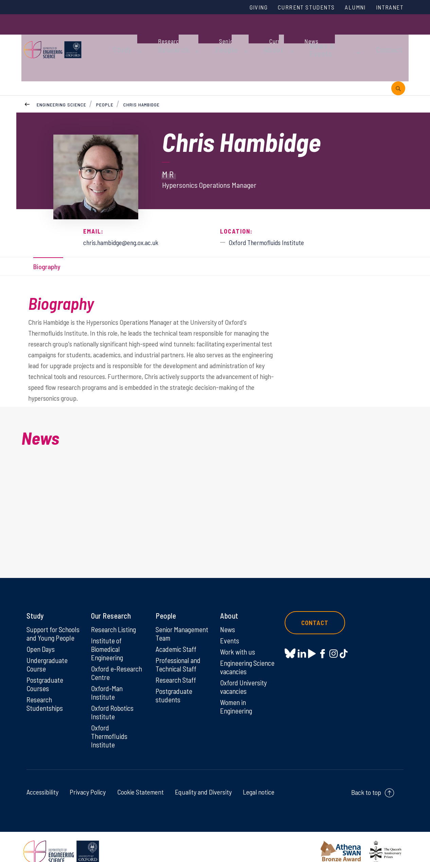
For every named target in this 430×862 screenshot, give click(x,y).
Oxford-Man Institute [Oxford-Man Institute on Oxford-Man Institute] (107, 680)
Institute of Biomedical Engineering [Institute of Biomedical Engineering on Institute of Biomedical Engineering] (108, 635)
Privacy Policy (88, 782)
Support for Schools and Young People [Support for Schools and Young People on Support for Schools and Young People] (53, 624)
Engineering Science (61, 78)
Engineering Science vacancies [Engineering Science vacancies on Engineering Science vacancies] (246, 654)
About (254, 34)
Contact (366, 34)
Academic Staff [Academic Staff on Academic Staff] (177, 644)
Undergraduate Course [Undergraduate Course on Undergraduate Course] (48, 660)
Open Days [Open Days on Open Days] (41, 644)
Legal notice (258, 782)
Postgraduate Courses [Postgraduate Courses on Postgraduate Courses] (46, 680)
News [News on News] (228, 615)
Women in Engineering (237, 695)
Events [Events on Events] (230, 626)
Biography (49, 241)
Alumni (350, 8)
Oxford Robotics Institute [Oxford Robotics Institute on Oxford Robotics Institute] (113, 701)
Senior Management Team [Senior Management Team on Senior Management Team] (174, 624)
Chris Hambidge (142, 78)
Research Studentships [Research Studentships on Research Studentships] (45, 701)
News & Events (308, 34)
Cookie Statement (140, 782)
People (211, 34)
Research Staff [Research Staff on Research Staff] (177, 676)
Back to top (366, 782)
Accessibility (42, 782)
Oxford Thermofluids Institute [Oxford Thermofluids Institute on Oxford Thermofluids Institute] (110, 726)
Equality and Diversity (203, 782)
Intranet (388, 8)
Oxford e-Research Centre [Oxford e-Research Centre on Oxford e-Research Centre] (118, 660)
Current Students (296, 8)
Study (119, 34)
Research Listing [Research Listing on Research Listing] (115, 615)
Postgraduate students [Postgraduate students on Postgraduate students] (175, 692)
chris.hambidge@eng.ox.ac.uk (127, 215)
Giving (243, 8)
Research (164, 34)
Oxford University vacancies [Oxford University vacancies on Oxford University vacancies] (244, 674)
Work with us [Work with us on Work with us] (238, 638)
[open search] (398, 60)
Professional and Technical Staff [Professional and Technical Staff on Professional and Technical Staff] (179, 660)
